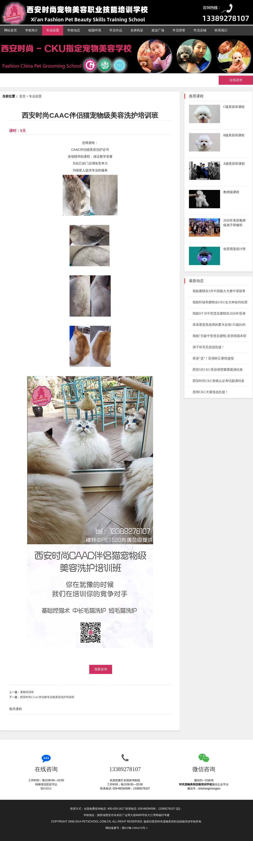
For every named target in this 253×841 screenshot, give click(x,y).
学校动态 (73, 30)
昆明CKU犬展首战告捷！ (208, 392)
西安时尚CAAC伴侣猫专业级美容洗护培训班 (47, 697)
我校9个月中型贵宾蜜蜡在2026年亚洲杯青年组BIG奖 (217, 314)
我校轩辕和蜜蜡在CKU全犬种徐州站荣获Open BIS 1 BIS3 (218, 303)
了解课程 (231, 120)
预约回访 (46, 788)
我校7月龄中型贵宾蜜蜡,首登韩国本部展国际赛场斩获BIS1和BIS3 (217, 336)
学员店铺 (200, 30)
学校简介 (31, 30)
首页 (22, 96)
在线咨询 (235, 80)
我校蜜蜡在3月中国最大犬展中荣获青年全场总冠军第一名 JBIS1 (217, 291)
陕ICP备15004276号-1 (135, 828)
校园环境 (94, 30)
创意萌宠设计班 (234, 249)
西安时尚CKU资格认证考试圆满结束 (216, 381)
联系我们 (221, 30)
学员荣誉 (178, 30)
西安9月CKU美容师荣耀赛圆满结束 (216, 369)
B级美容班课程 (234, 135)
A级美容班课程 (234, 163)
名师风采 (136, 30)
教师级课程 (231, 192)
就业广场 (157, 30)
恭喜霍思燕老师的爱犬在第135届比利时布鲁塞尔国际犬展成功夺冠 (217, 325)
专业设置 (52, 30)
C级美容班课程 (234, 107)
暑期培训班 (27, 692)
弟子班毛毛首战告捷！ (207, 347)
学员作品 (115, 30)
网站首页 (10, 30)
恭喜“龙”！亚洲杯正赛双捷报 (211, 358)
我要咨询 (100, 669)
